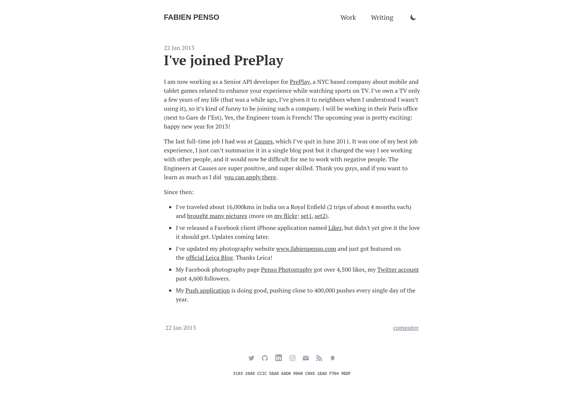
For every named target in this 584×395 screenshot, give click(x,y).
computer (406, 327)
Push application (207, 290)
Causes (263, 141)
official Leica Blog (209, 257)
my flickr (285, 216)
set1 (306, 216)
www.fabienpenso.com (306, 248)
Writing (382, 17)
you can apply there (250, 177)
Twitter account (398, 269)
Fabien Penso (191, 17)
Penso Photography (286, 269)
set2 (320, 216)
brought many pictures (217, 216)
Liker (334, 228)
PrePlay (300, 82)
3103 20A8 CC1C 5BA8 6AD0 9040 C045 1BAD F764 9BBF (292, 373)
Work (348, 17)
